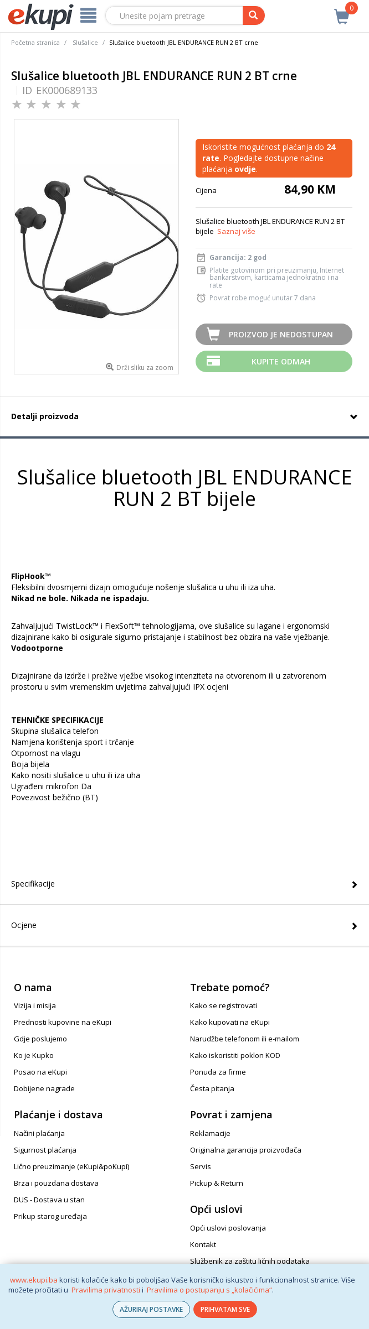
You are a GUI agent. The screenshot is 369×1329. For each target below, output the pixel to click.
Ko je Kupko (34, 1055)
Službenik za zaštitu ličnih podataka (250, 1261)
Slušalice (85, 42)
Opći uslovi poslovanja (228, 1228)
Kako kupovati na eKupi (230, 1022)
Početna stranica (35, 42)
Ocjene (24, 925)
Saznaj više (236, 231)
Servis (200, 1166)
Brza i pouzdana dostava (56, 1183)
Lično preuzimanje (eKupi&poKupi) (71, 1166)
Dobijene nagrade (44, 1088)
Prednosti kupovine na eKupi (62, 1022)
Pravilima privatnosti (105, 1290)
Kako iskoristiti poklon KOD (235, 1055)
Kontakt (203, 1244)
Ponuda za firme (218, 1072)
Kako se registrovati (223, 1005)
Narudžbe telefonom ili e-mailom (244, 1039)
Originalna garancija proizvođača (245, 1150)
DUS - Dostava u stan (49, 1200)
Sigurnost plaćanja (45, 1150)
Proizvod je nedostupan (281, 334)
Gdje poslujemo (40, 1039)
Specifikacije (33, 883)
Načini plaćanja (39, 1133)
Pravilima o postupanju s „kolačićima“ (209, 1290)
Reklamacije (210, 1133)
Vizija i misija (35, 1005)
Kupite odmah (281, 361)
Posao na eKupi (40, 1072)
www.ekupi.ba (34, 1280)
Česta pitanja (212, 1088)
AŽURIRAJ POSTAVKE (151, 1309)
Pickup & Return (216, 1183)
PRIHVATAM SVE (225, 1309)
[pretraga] (254, 15)
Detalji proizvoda (45, 416)
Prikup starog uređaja (50, 1216)
